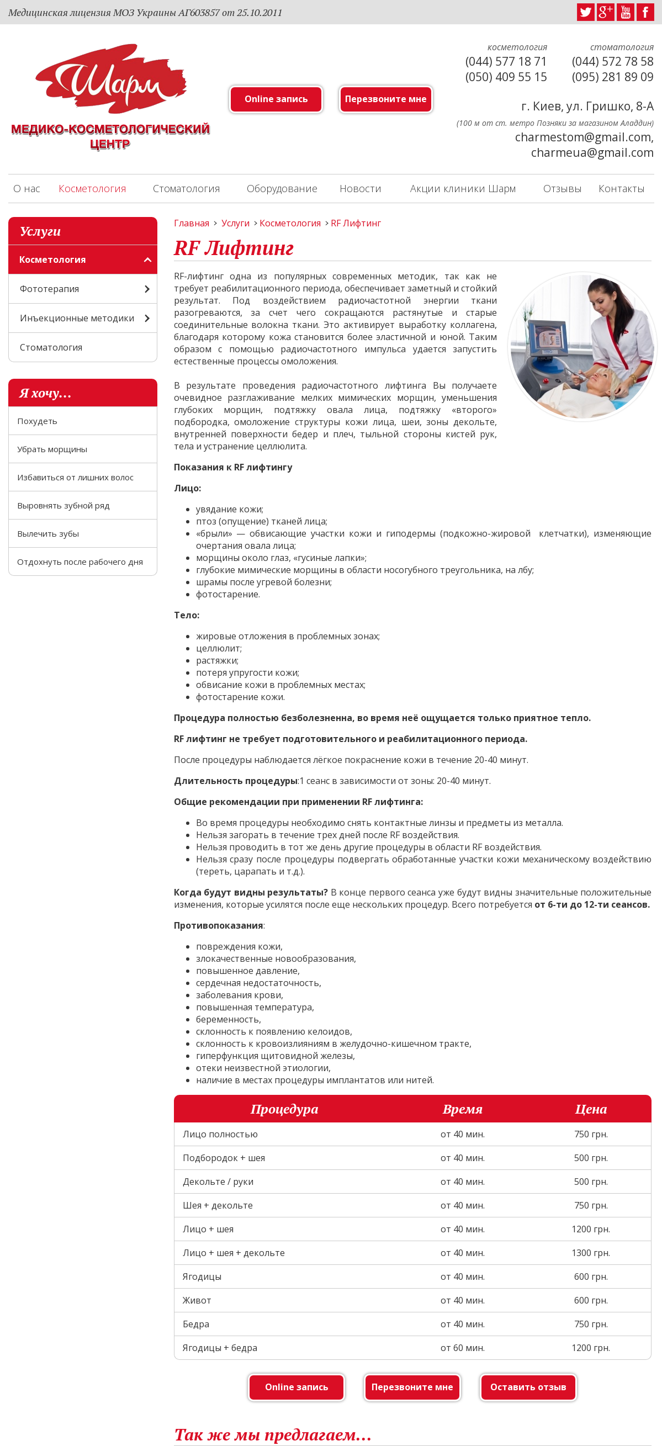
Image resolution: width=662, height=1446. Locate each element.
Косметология (92, 188)
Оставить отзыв (528, 1387)
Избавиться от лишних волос (75, 477)
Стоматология (186, 188)
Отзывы (562, 188)
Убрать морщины (52, 448)
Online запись (276, 99)
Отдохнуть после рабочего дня (80, 561)
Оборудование (282, 188)
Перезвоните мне (386, 99)
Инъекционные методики (77, 318)
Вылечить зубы (48, 533)
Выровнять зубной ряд (63, 505)
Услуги (235, 223)
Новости (361, 188)
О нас (26, 188)
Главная (191, 223)
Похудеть (37, 420)
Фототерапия (49, 289)
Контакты (622, 188)
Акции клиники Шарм (463, 188)
